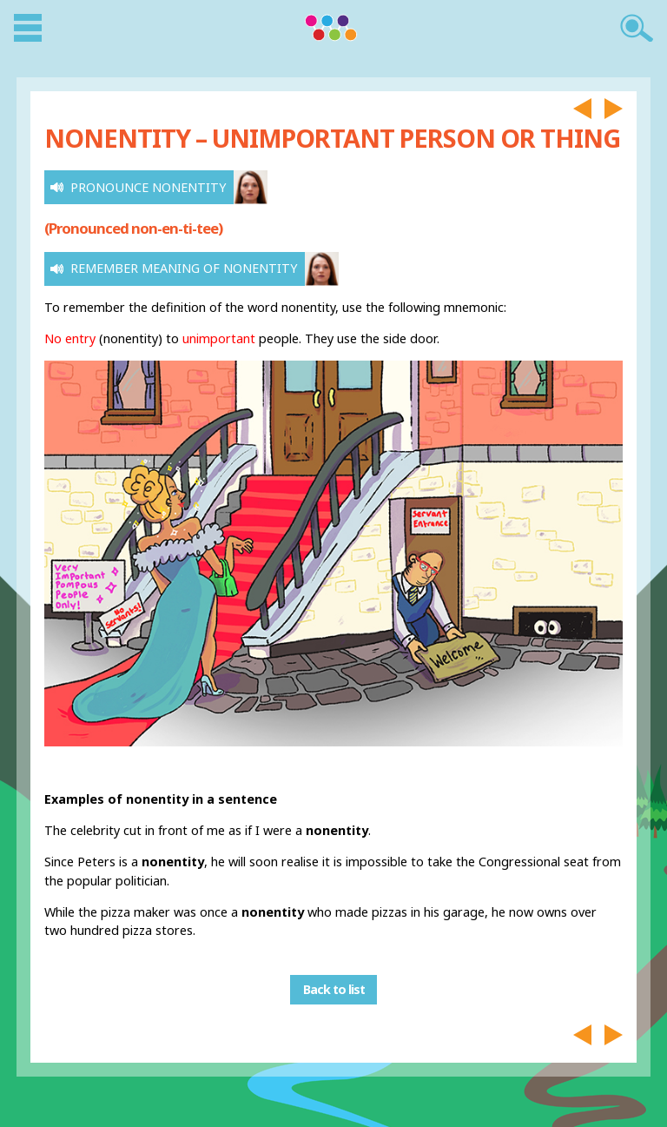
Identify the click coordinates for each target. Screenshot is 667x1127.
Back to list (334, 989)
